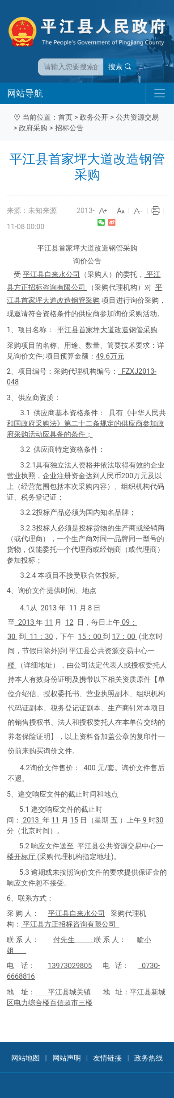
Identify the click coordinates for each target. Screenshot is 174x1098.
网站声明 (66, 1058)
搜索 (120, 67)
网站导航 (25, 93)
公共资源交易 (137, 117)
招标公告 (69, 128)
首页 (65, 117)
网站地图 (25, 1058)
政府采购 (33, 128)
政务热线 (148, 1058)
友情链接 (107, 1058)
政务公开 (94, 117)
